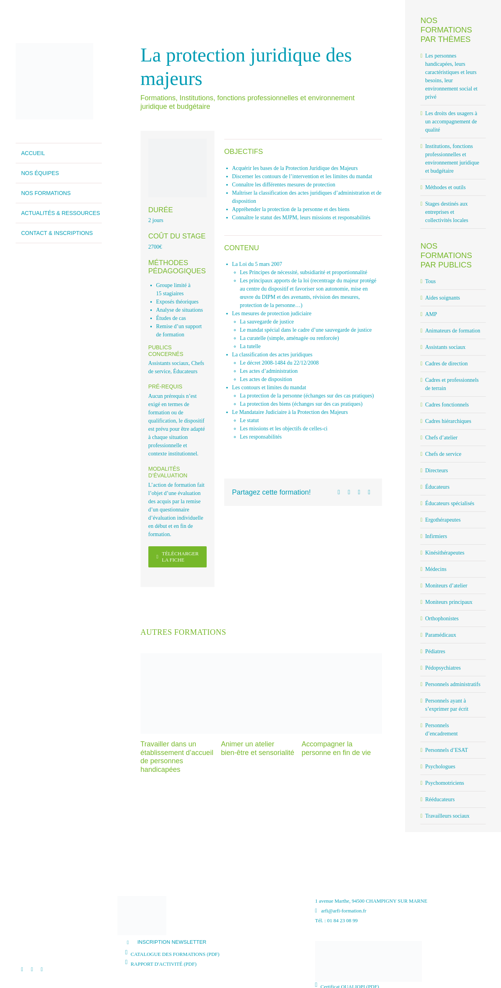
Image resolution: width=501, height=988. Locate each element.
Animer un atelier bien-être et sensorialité (257, 748)
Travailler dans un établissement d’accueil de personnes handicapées (177, 756)
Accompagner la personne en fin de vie (336, 748)
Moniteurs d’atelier (446, 586)
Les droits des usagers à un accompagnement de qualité (451, 121)
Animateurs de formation (452, 331)
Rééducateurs (439, 799)
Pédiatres (435, 651)
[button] (214, 942)
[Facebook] (339, 492)
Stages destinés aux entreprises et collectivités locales (446, 212)
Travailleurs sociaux (447, 816)
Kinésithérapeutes (444, 553)
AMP (431, 314)
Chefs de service (443, 454)
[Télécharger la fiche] (177, 556)
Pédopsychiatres (443, 668)
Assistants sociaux (168, 363)
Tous (430, 281)
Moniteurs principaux (448, 602)
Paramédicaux (440, 635)
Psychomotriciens (444, 783)
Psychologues (440, 766)
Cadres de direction (446, 364)
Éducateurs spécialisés (449, 503)
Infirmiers (436, 536)
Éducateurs (185, 371)
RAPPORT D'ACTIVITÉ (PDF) (163, 964)
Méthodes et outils (445, 187)
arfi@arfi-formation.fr (340, 911)
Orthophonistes (442, 618)
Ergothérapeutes (443, 520)
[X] (349, 492)
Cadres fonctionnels (447, 405)
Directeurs (436, 470)
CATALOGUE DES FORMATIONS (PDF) (175, 954)
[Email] (369, 492)
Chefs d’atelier (441, 438)
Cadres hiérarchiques (448, 421)
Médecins (435, 569)
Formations (158, 98)
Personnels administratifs (452, 684)
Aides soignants (442, 298)
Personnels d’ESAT (446, 750)
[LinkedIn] (359, 492)
